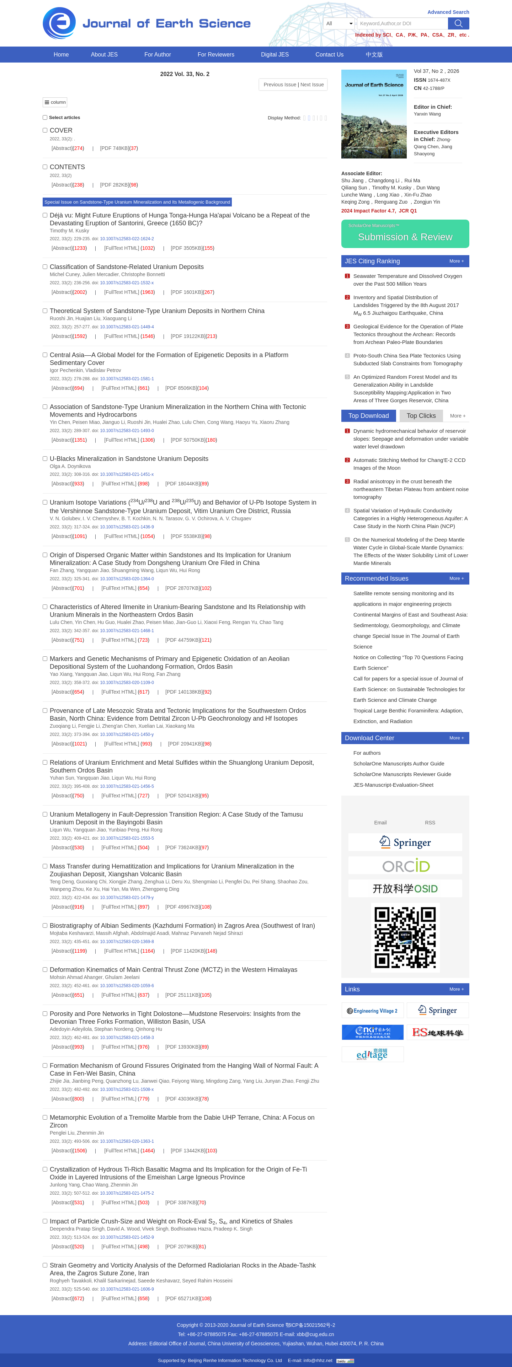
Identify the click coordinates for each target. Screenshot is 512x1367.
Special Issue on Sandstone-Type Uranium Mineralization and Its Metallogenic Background (137, 202)
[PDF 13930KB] (182, 1047)
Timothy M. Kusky (69, 230)
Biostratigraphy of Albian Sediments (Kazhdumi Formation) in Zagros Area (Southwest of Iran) (182, 925)
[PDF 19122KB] (188, 336)
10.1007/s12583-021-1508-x (127, 1089)
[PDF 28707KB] (182, 588)
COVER (61, 130)
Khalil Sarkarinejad (114, 1280)
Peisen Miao (86, 422)
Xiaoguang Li (117, 318)
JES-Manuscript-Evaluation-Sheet (389, 786)
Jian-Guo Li (189, 622)
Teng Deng (62, 881)
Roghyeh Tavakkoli (70, 1280)
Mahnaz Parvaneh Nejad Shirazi (207, 933)
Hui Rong (189, 570)
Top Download (368, 415)
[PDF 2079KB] (181, 1246)
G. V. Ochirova (201, 518)
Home (61, 55)
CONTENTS (67, 167)
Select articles (61, 117)
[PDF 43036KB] (182, 1099)
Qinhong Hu (148, 1029)
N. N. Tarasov (168, 518)
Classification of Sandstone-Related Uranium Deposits (127, 266)
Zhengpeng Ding (160, 889)
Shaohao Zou (292, 881)
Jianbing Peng (87, 1081)
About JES (107, 55)
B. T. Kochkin (135, 518)
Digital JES (277, 55)
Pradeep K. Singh (232, 1229)
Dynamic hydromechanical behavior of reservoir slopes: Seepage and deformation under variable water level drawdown (407, 439)
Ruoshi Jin (61, 318)
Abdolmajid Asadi (150, 933)
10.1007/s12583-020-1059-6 (127, 985)
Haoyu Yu (246, 422)
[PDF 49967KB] (182, 907)
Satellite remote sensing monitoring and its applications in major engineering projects (399, 598)
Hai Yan (110, 889)
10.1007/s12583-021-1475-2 (127, 1193)
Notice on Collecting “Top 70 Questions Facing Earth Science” (404, 662)
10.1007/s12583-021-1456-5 (127, 786)
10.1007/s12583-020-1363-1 (127, 1141)
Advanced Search (449, 12)
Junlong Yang (65, 1185)
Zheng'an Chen (119, 726)
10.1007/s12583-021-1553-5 (127, 838)
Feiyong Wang (188, 1081)
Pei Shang (263, 881)
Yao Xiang (61, 674)
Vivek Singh (155, 1229)
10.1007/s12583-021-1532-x (127, 282)
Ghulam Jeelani (122, 977)
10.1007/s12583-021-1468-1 (127, 630)
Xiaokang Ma (179, 726)
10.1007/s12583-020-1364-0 (127, 578)
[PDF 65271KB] (182, 1298)
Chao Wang (95, 1185)
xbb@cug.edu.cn (315, 1334)
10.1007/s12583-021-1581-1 (127, 378)
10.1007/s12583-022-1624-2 (127, 238)
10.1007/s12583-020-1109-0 (127, 682)
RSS (430, 814)
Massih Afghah (112, 933)
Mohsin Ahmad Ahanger (76, 977)
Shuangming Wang (132, 570)
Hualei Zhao (166, 422)
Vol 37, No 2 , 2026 (436, 71)
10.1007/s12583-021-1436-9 (127, 526)
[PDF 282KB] (114, 185)
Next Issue (312, 84)
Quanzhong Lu (122, 1081)
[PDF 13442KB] (188, 1150)
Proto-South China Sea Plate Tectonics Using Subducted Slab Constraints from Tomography (404, 359)
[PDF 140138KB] (184, 692)
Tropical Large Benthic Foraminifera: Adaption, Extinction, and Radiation (404, 715)
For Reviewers (218, 55)
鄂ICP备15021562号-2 (310, 1325)
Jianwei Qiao (155, 1081)
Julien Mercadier (100, 274)
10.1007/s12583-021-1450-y (127, 734)
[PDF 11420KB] (188, 951)
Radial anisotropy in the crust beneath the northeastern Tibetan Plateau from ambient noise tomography (407, 489)
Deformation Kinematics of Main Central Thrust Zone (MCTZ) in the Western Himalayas (174, 969)
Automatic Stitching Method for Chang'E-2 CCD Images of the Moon (405, 464)
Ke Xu (93, 889)
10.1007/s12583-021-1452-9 (127, 1237)
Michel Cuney (65, 274)
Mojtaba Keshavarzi (72, 933)
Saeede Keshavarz (159, 1280)
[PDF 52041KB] (182, 795)
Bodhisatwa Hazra (191, 1229)
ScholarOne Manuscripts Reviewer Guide (398, 775)
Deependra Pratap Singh (77, 1229)
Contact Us (329, 55)
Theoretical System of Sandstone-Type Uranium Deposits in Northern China (157, 310)
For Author (160, 55)
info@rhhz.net (318, 1360)
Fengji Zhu (307, 1081)
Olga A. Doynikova (70, 466)
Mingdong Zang (223, 1081)
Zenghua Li (156, 881)
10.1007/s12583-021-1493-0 (127, 430)
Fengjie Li (89, 726)
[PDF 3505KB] (187, 248)
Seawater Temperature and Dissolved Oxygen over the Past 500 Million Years (403, 280)
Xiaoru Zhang (274, 422)
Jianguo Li (113, 422)
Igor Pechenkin (66, 370)
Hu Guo (105, 622)
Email (380, 814)
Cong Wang (220, 422)
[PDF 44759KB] (182, 640)
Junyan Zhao (279, 1081)
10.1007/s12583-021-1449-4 (127, 326)
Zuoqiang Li (63, 726)
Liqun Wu (166, 570)
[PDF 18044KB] (182, 483)
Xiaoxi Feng (217, 622)
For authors (363, 754)
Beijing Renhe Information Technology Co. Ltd (235, 1360)
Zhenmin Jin (90, 1133)
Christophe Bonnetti (143, 274)
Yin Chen (60, 422)
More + (456, 261)
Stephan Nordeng (113, 1029)
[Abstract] (62, 148)
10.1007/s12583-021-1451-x (127, 474)
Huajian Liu (87, 318)
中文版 (374, 55)
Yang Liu (252, 1081)
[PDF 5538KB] (187, 536)
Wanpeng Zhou (67, 889)
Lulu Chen (193, 422)
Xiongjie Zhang (125, 881)
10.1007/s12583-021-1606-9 (127, 1289)
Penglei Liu (62, 1133)
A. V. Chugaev (235, 518)
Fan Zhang (62, 570)
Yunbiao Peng (123, 830)
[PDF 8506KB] (181, 388)
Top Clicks (421, 415)
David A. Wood (123, 1229)
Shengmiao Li (207, 881)
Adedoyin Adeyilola (71, 1029)
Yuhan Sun (62, 778)
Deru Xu (181, 881)
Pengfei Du (237, 881)
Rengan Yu (245, 622)
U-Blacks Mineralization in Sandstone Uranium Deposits (129, 458)
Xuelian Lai (150, 726)
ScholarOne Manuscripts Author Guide (394, 764)
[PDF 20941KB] (185, 744)
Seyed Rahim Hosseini (207, 1280)
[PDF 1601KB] (187, 292)
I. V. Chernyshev (101, 518)
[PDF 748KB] (114, 148)
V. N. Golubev (65, 518)
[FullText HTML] (121, 248)
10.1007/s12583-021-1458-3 (127, 1037)
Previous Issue (279, 84)
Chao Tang (271, 622)
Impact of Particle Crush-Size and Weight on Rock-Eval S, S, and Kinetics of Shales (171, 1221)
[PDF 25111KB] (182, 995)
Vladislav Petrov (103, 370)
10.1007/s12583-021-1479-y (127, 897)
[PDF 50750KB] (188, 440)
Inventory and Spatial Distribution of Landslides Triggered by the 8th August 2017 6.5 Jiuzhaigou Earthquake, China (402, 305)
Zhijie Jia (59, 1081)
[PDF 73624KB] (182, 847)
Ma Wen (131, 889)
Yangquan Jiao (92, 570)
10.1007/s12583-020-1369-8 (127, 941)
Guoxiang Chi (91, 881)
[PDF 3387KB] (181, 1202)
